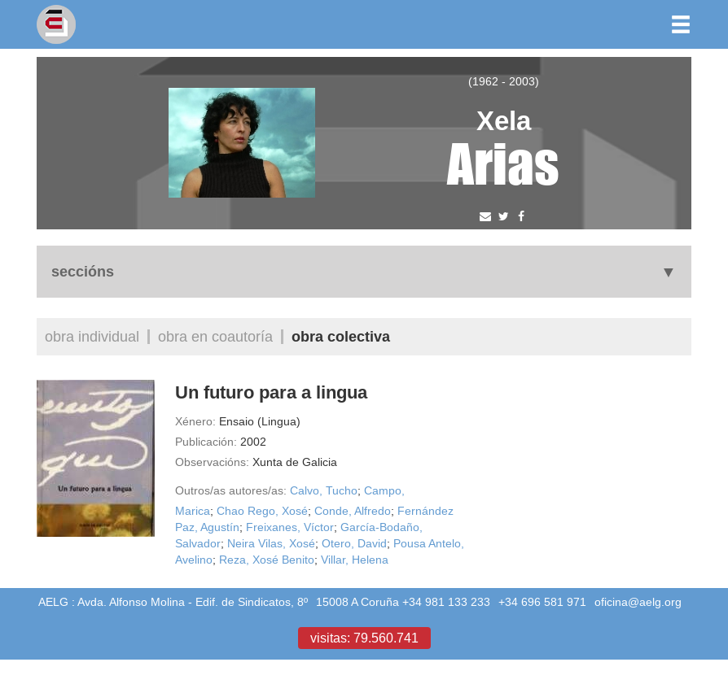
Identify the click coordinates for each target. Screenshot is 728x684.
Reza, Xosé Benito (266, 559)
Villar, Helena (354, 559)
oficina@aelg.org (638, 601)
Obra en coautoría (215, 336)
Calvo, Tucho (323, 490)
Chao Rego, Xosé (262, 510)
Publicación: (206, 441)
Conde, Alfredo (352, 510)
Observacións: (212, 461)
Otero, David (354, 543)
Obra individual (92, 336)
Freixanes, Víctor (290, 527)
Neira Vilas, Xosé (271, 543)
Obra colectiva (341, 336)
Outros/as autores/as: (231, 490)
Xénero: (195, 421)
